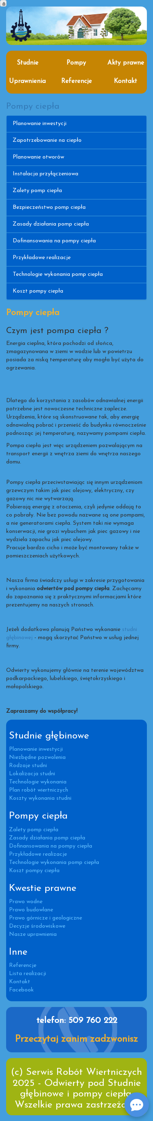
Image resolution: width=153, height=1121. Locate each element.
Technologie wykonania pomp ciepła (58, 274)
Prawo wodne (25, 902)
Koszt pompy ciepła (38, 291)
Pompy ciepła (33, 106)
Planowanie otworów (38, 157)
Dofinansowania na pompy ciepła (54, 241)
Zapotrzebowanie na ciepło (47, 140)
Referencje (76, 81)
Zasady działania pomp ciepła (51, 224)
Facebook (21, 990)
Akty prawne (125, 63)
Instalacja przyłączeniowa (45, 174)
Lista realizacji (27, 974)
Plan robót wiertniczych (38, 790)
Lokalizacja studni (32, 774)
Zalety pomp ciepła (37, 191)
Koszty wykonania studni (40, 798)
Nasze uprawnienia (33, 934)
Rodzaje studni (28, 766)
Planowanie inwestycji (40, 124)
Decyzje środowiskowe (37, 926)
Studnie (27, 63)
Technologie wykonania (38, 782)
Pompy (76, 63)
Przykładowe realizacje (42, 258)
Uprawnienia (27, 81)
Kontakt (125, 81)
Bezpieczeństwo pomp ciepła (49, 207)
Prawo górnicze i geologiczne (45, 918)
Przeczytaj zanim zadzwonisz (76, 1039)
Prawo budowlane (31, 910)
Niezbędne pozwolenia (37, 757)
